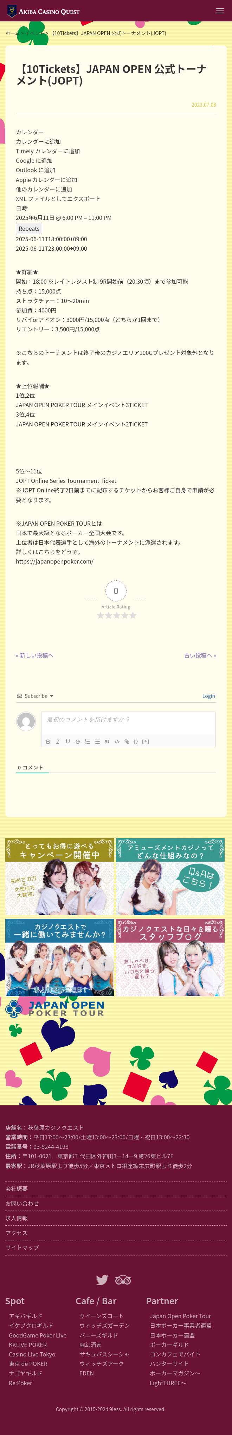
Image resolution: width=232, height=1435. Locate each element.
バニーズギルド (98, 1335)
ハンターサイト (169, 1363)
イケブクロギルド (31, 1325)
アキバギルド (26, 1316)
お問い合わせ (22, 1203)
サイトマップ (22, 1247)
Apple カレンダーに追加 (46, 179)
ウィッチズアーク (101, 1363)
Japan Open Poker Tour (180, 1316)
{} (136, 741)
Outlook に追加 (35, 170)
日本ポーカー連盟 (172, 1335)
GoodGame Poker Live (37, 1335)
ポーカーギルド (169, 1344)
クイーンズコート (101, 1316)
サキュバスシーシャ (104, 1354)
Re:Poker (20, 1383)
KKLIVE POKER (28, 1344)
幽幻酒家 (90, 1344)
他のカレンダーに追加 (44, 189)
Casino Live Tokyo (32, 1354)
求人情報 (16, 1218)
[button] (38, 141)
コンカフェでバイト (175, 1354)
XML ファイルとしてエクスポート (58, 198)
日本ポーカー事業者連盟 (181, 1325)
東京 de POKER (28, 1363)
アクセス (16, 1232)
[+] (146, 741)
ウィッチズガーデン (104, 1325)
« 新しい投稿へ (34, 655)
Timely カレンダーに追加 (48, 151)
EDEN (86, 1373)
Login (208, 695)
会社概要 (16, 1188)
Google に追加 (34, 160)
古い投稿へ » (200, 655)
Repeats (29, 228)
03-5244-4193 (51, 1146)
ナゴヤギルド (26, 1373)
